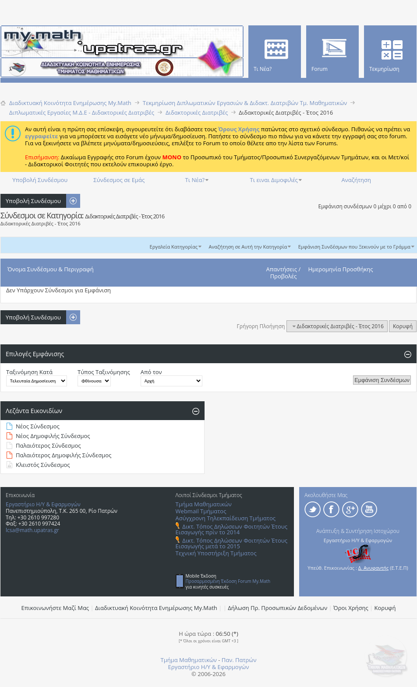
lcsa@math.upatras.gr (32, 530)
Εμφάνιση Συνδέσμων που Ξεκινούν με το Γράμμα (354, 246)
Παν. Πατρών (239, 660)
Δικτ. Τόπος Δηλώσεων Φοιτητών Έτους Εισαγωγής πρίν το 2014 (231, 529)
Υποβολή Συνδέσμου (39, 180)
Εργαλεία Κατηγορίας (174, 246)
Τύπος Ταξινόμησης (104, 371)
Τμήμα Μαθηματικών (204, 504)
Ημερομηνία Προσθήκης (340, 269)
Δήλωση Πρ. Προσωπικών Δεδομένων (277, 608)
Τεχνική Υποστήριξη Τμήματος (216, 553)
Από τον (151, 371)
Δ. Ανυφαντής (373, 567)
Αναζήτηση (356, 180)
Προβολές (283, 276)
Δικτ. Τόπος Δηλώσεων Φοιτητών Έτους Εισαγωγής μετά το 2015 (231, 543)
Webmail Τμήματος (201, 511)
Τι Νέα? (195, 180)
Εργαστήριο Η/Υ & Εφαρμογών (43, 504)
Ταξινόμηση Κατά (29, 371)
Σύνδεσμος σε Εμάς (119, 180)
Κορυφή (403, 326)
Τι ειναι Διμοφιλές (274, 180)
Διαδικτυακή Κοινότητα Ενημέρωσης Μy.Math (156, 608)
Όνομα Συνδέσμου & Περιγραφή (50, 269)
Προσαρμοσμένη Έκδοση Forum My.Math (228, 581)
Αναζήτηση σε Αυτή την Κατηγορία (248, 246)
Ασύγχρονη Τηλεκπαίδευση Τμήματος (226, 518)
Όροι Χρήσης (350, 608)
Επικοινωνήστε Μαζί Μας (55, 608)
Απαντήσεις (281, 269)
